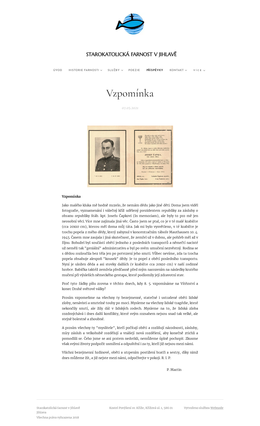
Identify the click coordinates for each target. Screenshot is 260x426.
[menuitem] (52, 70)
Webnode (216, 408)
